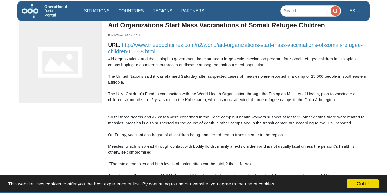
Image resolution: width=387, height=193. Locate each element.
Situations (97, 11)
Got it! (363, 183)
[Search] (310, 10)
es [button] (352, 11)
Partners (192, 11)
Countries (131, 11)
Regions (163, 11)
